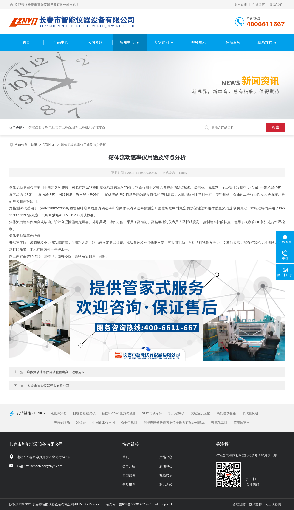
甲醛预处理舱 (60, 422)
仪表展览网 (242, 422)
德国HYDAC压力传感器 (119, 413)
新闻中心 (127, 42)
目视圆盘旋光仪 (84, 413)
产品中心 (61, 42)
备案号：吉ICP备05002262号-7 (128, 504)
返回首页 (240, 4)
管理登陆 (239, 504)
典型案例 (161, 42)
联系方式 (264, 42)
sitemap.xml (163, 504)
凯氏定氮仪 (176, 413)
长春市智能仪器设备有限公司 (48, 386)
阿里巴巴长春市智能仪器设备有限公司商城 (174, 422)
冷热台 (81, 422)
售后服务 (233, 42)
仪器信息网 (129, 422)
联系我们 (276, 4)
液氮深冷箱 (59, 413)
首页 (26, 42)
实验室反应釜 (200, 413)
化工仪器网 (273, 504)
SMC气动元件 (152, 413)
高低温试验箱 (226, 413)
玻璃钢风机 (250, 413)
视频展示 (198, 42)
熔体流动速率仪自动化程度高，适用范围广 (57, 372)
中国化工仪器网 (103, 422)
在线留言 (258, 4)
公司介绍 (95, 42)
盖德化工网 (219, 422)
